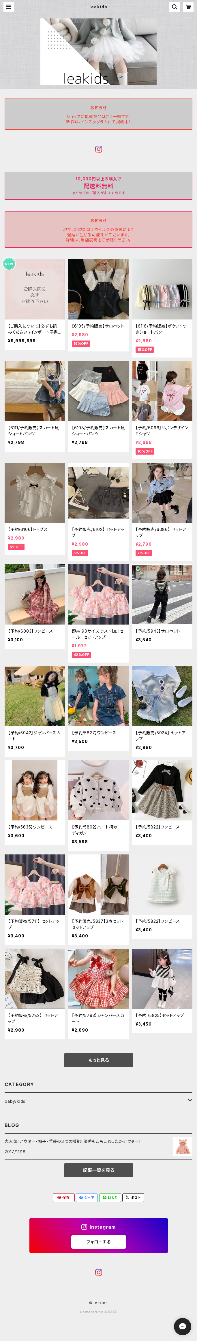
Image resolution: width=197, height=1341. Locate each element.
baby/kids (15, 1101)
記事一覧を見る (99, 1170)
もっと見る (98, 1060)
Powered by (98, 1312)
